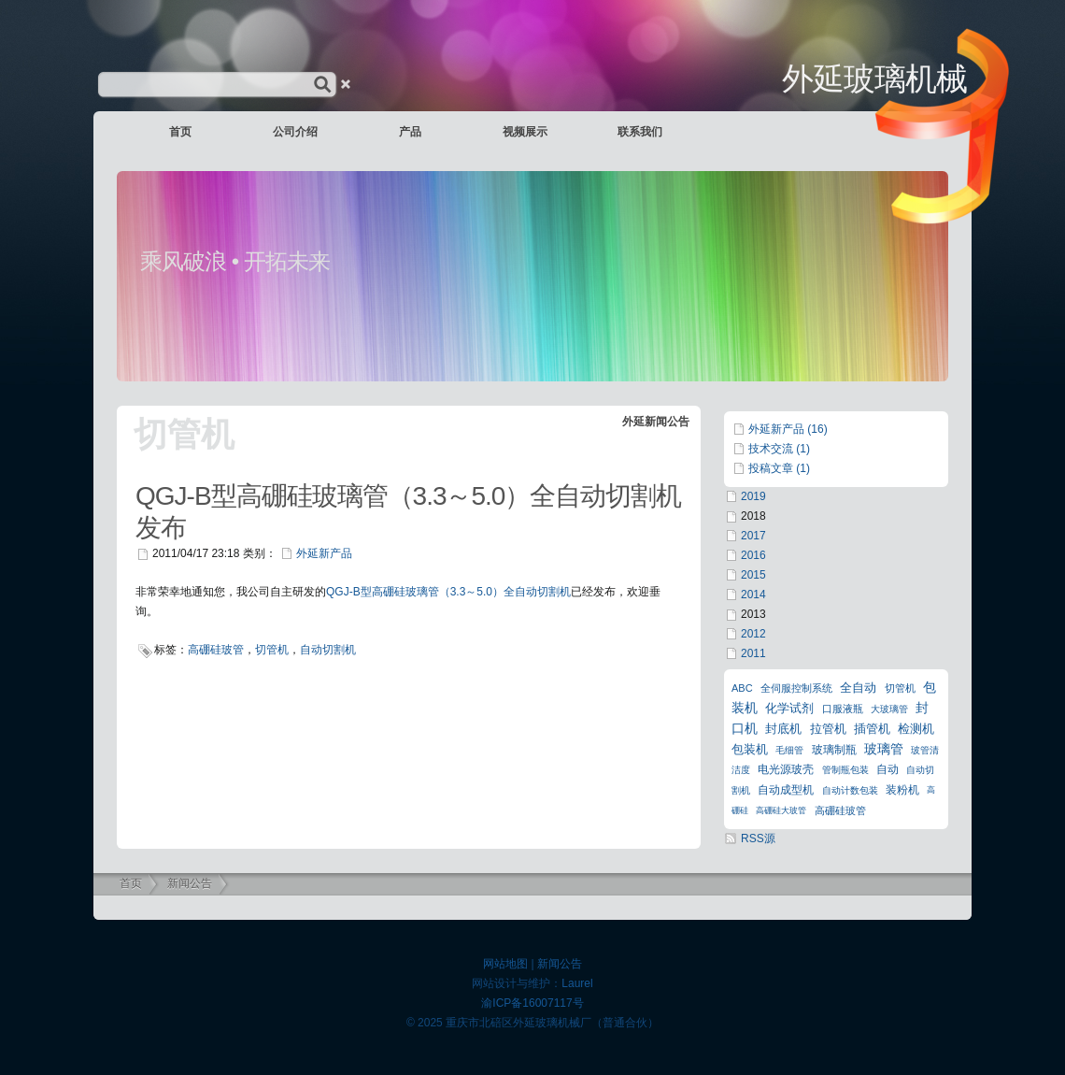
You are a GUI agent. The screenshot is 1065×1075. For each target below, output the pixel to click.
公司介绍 (295, 131)
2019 (753, 496)
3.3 (458, 591)
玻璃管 (883, 748)
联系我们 (640, 131)
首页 (180, 131)
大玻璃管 (889, 709)
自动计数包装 (850, 790)
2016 (753, 555)
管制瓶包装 (845, 770)
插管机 (872, 729)
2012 (753, 633)
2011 (753, 653)
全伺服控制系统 (796, 688)
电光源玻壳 (786, 769)
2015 (753, 574)
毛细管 (789, 750)
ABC (742, 688)
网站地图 (505, 963)
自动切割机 (328, 649)
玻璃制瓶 (834, 749)
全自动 (858, 688)
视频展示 (525, 131)
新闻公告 (189, 883)
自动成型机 (786, 789)
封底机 (783, 729)
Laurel (576, 983)
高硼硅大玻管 (781, 810)
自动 (887, 769)
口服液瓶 (842, 708)
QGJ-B (343, 591)
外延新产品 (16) (788, 429)
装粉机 (902, 789)
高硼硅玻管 (216, 649)
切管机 (272, 649)
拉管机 (828, 729)
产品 (410, 131)
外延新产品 (324, 553)
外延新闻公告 (655, 421)
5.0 (484, 591)
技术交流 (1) (779, 448)
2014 (753, 594)
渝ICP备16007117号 (532, 1003)
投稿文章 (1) (779, 468)
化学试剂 (789, 708)
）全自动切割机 (531, 591)
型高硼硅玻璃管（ (405, 591)
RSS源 (758, 838)
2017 (753, 535)
